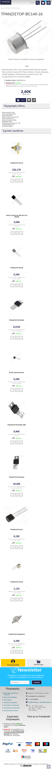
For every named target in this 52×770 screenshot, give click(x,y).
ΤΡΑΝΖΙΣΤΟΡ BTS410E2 (16, 320)
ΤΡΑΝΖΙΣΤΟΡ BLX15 (16, 163)
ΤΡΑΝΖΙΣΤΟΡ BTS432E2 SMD (16, 425)
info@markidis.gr (33, 702)
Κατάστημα (38, 665)
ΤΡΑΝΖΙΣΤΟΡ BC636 (16, 268)
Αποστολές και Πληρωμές (11, 705)
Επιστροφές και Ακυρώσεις (12, 708)
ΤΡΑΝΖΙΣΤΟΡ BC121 (16, 529)
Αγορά (23, 100)
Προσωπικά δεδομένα (10, 697)
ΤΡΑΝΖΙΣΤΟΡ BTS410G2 (16, 477)
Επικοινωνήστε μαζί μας (11, 710)
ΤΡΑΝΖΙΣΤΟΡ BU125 (16, 582)
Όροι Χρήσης (8, 700)
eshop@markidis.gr (45, 702)
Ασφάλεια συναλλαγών (10, 702)
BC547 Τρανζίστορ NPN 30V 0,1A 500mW (16, 216)
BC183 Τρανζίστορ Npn (16, 372)
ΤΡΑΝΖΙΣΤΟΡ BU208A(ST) (16, 634)
